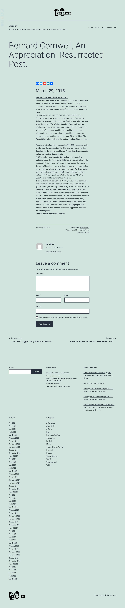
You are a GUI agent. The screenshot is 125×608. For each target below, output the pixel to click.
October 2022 (13, 558)
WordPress (112, 595)
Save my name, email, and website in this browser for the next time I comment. (63, 317)
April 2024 (12, 504)
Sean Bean (81, 232)
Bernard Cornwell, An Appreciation (52, 97)
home (90, 27)
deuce (86, 397)
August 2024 (13, 492)
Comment (40, 273)
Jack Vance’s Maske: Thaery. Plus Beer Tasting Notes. (98, 375)
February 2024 (14, 510)
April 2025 (12, 468)
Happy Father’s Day (53, 383)
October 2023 (13, 522)
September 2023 (14, 525)
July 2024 (12, 495)
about (97, 27)
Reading (49, 453)
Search (11, 368)
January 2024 (13, 513)
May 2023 (12, 537)
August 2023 (13, 528)
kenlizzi (49, 441)
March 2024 (13, 507)
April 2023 (12, 540)
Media (87, 227)
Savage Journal (51, 456)
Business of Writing (53, 435)
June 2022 (12, 570)
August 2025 (13, 456)
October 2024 (13, 486)
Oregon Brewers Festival (54, 447)
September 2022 (14, 561)
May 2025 (12, 465)
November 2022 (14, 555)
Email (66, 295)
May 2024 (12, 501)
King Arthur (85, 230)
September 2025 (14, 453)
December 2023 (14, 516)
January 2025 (13, 477)
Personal (49, 450)
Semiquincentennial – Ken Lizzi (94, 373)
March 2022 (13, 579)
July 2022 (12, 567)
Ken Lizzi (13, 26)
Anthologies (50, 423)
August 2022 (13, 564)
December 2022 (14, 552)
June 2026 (12, 426)
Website (38, 306)
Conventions (50, 438)
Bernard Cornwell (43, 100)
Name (38, 295)
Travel (48, 459)
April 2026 (12, 432)
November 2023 (14, 519)
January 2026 (13, 441)
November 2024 (14, 483)
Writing (48, 465)
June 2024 (12, 498)
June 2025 (12, 462)
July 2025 (12, 459)
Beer (48, 432)
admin (86, 389)
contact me (111, 27)
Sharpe (87, 232)
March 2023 (13, 543)
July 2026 (12, 423)
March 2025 (13, 471)
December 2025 (14, 444)
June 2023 (12, 534)
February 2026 (14, 438)
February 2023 (14, 546)
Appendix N (50, 426)
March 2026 (13, 435)
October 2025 (13, 450)
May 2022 (12, 573)
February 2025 (14, 474)
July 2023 (12, 531)
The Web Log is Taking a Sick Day (58, 386)
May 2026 (12, 429)
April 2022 (12, 576)
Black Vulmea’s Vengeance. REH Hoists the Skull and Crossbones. (61, 379)
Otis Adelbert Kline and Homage (57, 373)
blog (103, 27)
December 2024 (14, 480)
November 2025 (14, 447)
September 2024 (14, 489)
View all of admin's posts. (53, 251)
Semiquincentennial (53, 376)
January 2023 (13, 549)
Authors (82, 227)
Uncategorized (51, 462)
